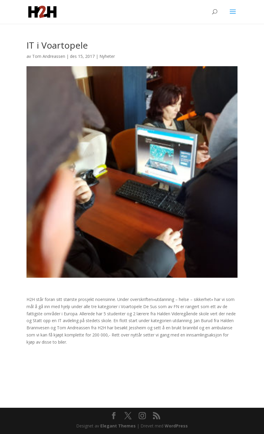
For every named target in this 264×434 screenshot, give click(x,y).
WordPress (176, 426)
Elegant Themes (118, 426)
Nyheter (107, 56)
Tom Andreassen (48, 56)
